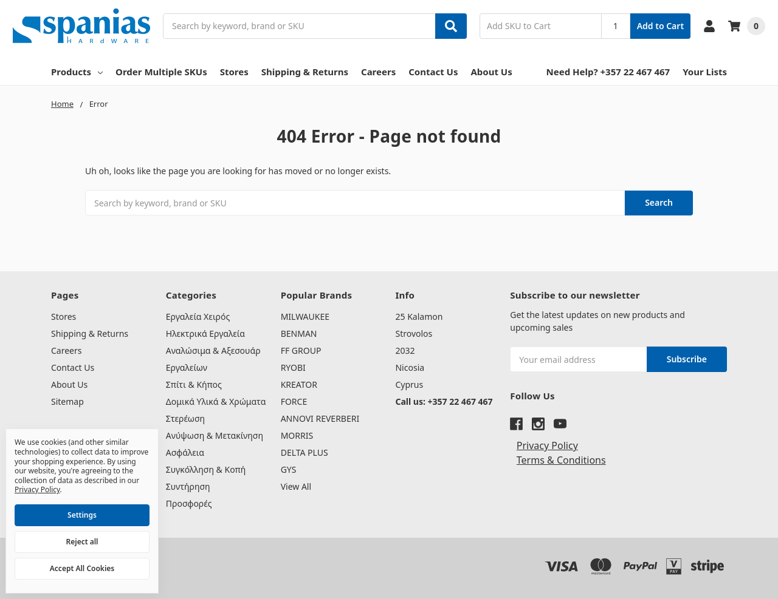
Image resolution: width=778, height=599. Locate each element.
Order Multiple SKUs (161, 72)
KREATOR (299, 384)
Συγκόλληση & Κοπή (206, 469)
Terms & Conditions (561, 460)
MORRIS (297, 435)
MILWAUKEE (305, 316)
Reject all (82, 541)
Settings (82, 515)
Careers (378, 72)
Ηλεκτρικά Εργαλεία (205, 333)
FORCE (294, 401)
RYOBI (293, 367)
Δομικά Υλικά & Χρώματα (216, 401)
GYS (289, 469)
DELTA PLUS (304, 452)
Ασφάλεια (185, 452)
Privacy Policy (547, 445)
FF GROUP (301, 350)
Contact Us (433, 72)
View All (296, 486)
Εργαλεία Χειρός (198, 316)
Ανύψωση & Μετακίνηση (214, 435)
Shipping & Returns (304, 72)
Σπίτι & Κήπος (194, 384)
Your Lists (705, 72)
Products (77, 72)
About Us (491, 72)
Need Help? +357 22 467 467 (608, 72)
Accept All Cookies (82, 568)
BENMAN (299, 333)
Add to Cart (660, 26)
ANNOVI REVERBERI (320, 418)
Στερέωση (185, 418)
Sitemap (67, 401)
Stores (234, 72)
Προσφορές (189, 503)
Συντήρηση (188, 486)
